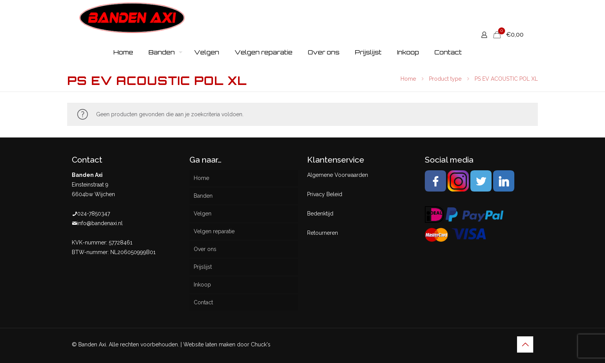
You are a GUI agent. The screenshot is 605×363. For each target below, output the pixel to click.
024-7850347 (93, 213)
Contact (203, 302)
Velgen (202, 213)
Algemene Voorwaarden (337, 175)
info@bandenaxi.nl (100, 223)
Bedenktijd (320, 213)
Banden (203, 196)
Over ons (205, 249)
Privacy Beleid (324, 194)
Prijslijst (203, 267)
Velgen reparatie (214, 231)
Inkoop (202, 285)
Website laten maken (209, 344)
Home (408, 79)
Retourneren (322, 233)
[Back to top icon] (525, 344)
